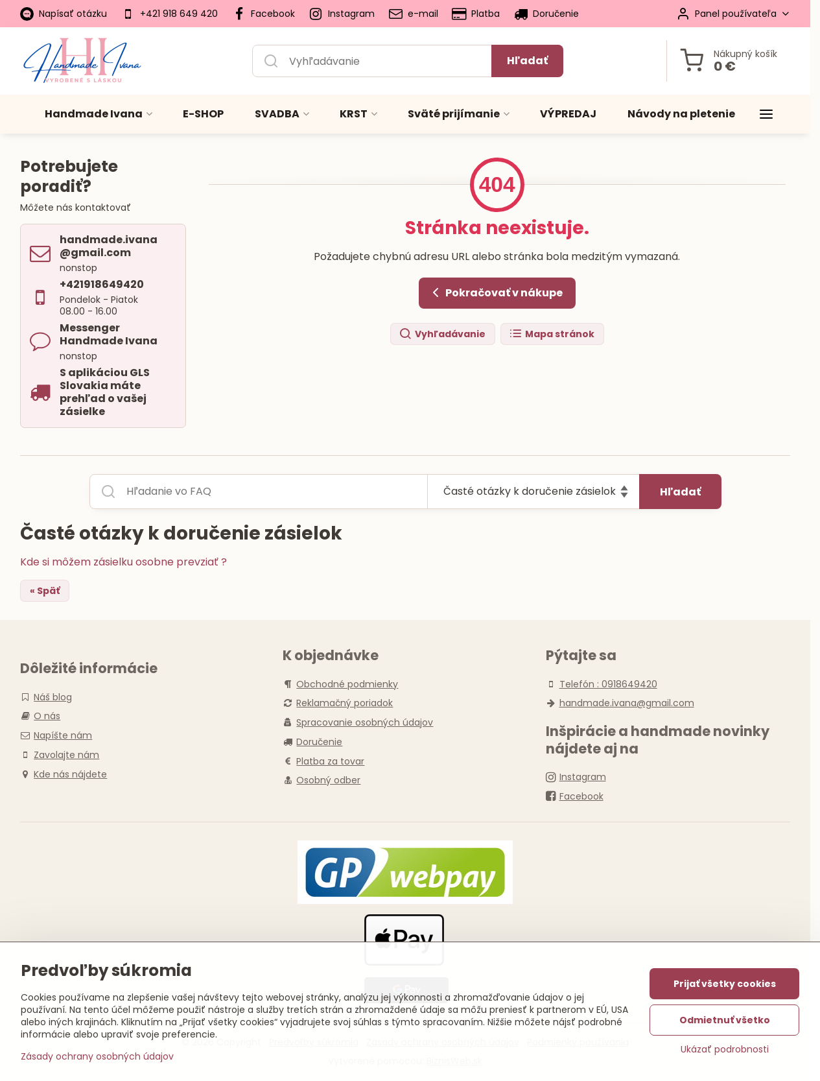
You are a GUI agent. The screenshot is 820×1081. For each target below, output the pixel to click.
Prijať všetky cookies (725, 983)
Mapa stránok (551, 334)
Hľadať (527, 60)
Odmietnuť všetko (724, 1020)
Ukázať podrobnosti (725, 1049)
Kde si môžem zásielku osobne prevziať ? (123, 561)
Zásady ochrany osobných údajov (97, 1056)
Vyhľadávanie (442, 334)
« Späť (45, 590)
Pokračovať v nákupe (495, 292)
